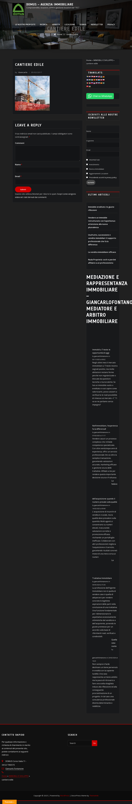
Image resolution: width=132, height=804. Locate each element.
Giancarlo (21, 72)
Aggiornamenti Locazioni (97, 173)
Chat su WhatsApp (102, 96)
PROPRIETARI (93, 160)
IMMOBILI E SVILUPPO (103, 60)
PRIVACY (111, 26)
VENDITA (56, 26)
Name (18, 164)
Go (94, 743)
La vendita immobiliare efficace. (102, 252)
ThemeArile (94, 795)
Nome (88, 131)
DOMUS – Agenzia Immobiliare (49, 4)
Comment (19, 143)
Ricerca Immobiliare (95, 169)
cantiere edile (72, 34)
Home (59, 34)
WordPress (64, 795)
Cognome (90, 141)
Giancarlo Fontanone (14, 768)
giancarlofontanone (101, 356)
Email (18, 176)
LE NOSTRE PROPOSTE (25, 26)
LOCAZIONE (70, 26)
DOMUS (83, 26)
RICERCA (43, 26)
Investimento (92, 164)
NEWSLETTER (97, 26)
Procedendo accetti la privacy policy (103, 177)
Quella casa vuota (114, 642)
